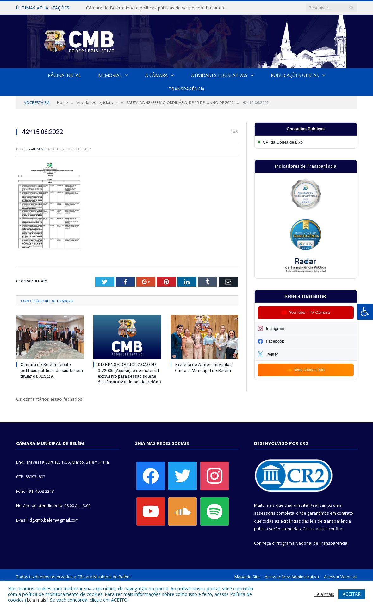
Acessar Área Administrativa (292, 576)
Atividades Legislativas (219, 75)
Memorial (110, 75)
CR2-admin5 (34, 148)
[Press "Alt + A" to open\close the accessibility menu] (365, 312)
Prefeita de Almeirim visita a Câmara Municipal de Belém (204, 367)
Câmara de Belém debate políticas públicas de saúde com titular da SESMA (158, 8)
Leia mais (36, 600)
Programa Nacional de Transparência (311, 543)
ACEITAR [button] (352, 594)
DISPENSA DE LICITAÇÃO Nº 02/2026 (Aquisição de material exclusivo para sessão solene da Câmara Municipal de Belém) (129, 373)
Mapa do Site (247, 576)
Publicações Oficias (294, 75)
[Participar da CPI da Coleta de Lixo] (306, 142)
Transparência (187, 89)
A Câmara (156, 75)
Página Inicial (64, 75)
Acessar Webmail (340, 576)
